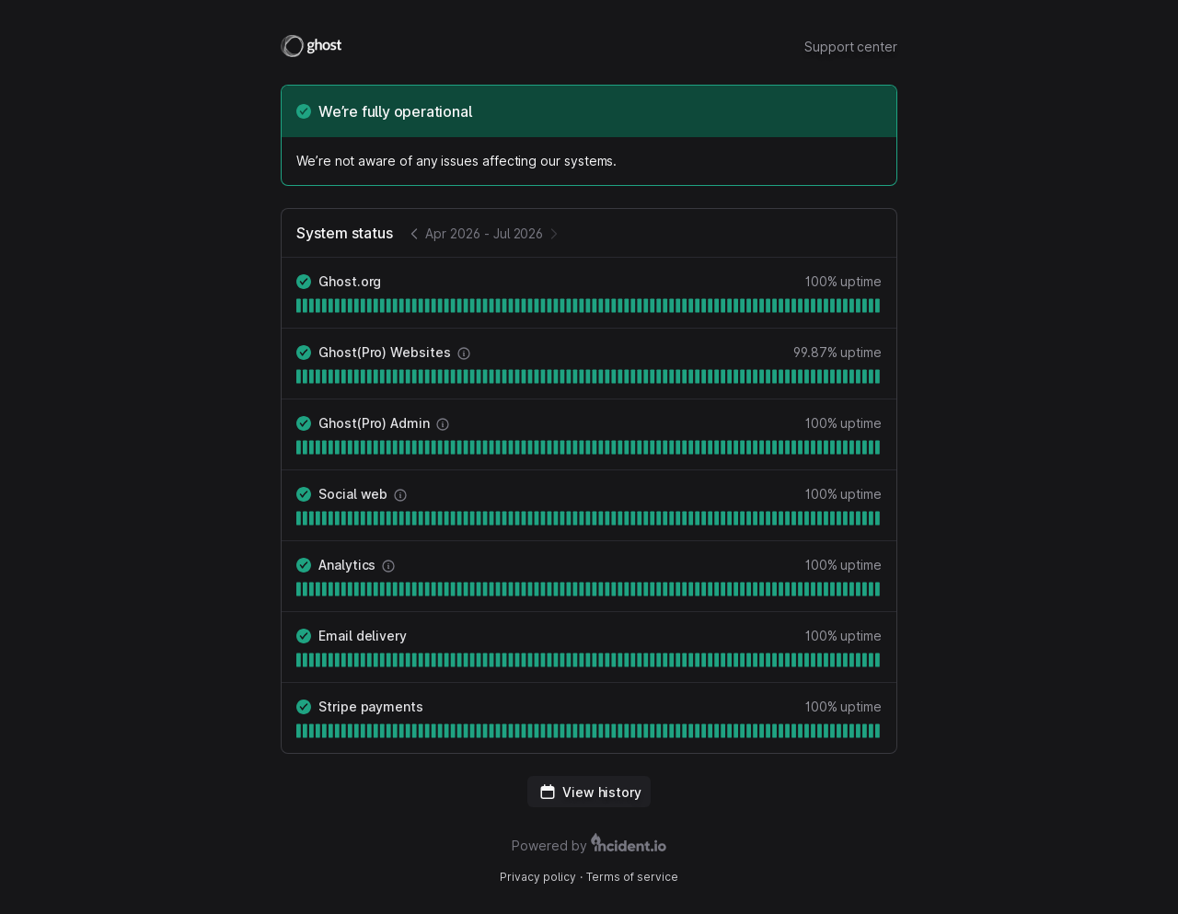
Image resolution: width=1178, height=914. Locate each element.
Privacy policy (538, 877)
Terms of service (632, 877)
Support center (850, 46)
